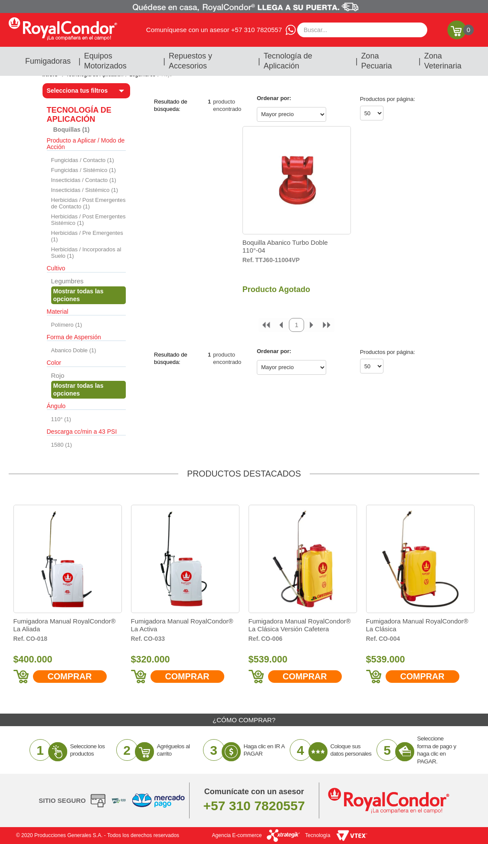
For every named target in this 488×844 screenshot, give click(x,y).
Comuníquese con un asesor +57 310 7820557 (214, 29)
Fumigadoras (48, 61)
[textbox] (362, 30)
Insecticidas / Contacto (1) (83, 180)
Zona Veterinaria (443, 61)
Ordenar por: (274, 98)
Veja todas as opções (88, 295)
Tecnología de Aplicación (288, 61)
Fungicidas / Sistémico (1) (83, 170)
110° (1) (61, 419)
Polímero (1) (66, 324)
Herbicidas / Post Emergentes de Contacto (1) (88, 203)
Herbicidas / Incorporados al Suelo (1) (86, 252)
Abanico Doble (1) (73, 350)
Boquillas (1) (71, 129)
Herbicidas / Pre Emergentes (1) (87, 236)
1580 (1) (61, 444)
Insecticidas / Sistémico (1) (84, 190)
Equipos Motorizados (105, 61)
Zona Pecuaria (376, 61)
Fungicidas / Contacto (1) (82, 160)
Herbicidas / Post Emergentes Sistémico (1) (88, 219)
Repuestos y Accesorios (190, 61)
